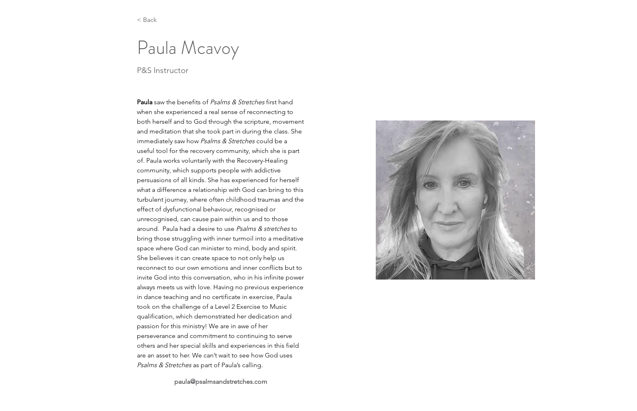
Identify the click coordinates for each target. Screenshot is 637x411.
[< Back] (153, 20)
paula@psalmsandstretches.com (220, 381)
